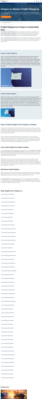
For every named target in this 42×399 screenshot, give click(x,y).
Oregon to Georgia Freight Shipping (7, 343)
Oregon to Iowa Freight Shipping (6, 324)
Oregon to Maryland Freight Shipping (7, 305)
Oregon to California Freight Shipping (7, 362)
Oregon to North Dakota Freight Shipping (8, 251)
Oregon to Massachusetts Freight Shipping (8, 301)
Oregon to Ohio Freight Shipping (6, 247)
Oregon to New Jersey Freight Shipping (8, 266)
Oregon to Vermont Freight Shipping (7, 213)
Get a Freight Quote (6, 16)
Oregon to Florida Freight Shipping (7, 347)
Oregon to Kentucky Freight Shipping (7, 316)
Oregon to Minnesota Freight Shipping (7, 293)
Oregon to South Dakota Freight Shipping (8, 228)
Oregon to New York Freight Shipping (7, 259)
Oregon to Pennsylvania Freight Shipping (8, 240)
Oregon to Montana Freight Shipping (7, 282)
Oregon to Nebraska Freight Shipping (7, 278)
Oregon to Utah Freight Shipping (6, 217)
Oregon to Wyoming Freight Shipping (7, 194)
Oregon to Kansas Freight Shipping (7, 320)
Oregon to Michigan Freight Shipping (7, 297)
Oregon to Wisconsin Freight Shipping (7, 198)
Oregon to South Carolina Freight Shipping (8, 232)
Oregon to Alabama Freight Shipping (7, 377)
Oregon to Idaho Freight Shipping (7, 335)
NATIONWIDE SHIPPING (6, 22)
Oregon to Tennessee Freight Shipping (8, 224)
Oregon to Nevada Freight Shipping (7, 274)
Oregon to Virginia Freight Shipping (7, 209)
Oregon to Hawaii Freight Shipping (7, 339)
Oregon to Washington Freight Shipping (8, 205)
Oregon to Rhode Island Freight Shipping (8, 236)
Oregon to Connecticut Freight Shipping (8, 354)
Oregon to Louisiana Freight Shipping (7, 312)
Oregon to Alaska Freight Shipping (7, 373)
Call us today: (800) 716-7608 (21, 3)
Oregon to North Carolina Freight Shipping (8, 255)
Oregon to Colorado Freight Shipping (7, 358)
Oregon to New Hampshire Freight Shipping (8, 270)
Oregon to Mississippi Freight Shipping (8, 289)
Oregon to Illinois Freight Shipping (7, 331)
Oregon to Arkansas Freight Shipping (7, 366)
